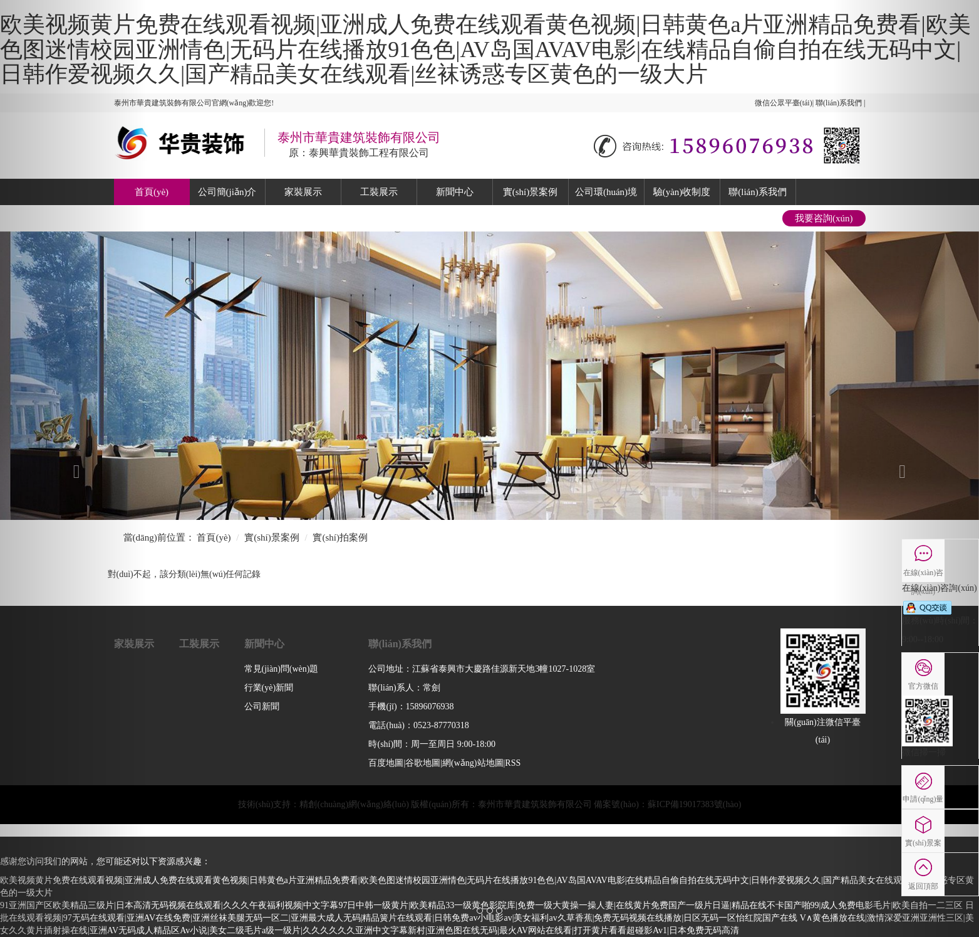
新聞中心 (455, 192)
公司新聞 (261, 706)
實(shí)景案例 (530, 192)
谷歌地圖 (422, 763)
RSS (513, 763)
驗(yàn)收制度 (682, 192)
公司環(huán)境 (606, 192)
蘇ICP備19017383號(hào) (694, 804)
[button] (73, 468)
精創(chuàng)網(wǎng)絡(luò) (353, 804)
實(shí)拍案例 (340, 537)
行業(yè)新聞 (269, 687)
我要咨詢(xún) (824, 218)
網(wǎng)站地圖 (472, 763)
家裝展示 (303, 192)
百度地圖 (385, 763)
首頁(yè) (151, 192)
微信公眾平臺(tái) (783, 102)
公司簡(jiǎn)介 (227, 192)
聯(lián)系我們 (757, 192)
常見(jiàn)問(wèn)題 (281, 669)
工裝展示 (379, 192)
